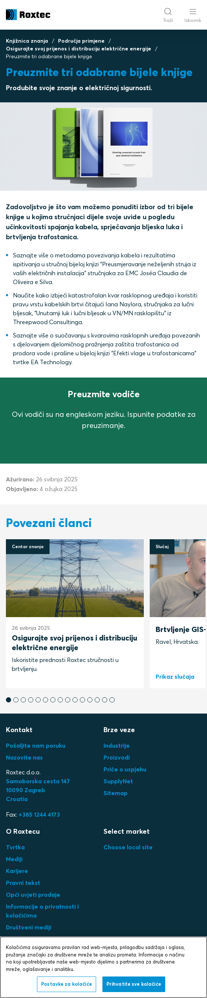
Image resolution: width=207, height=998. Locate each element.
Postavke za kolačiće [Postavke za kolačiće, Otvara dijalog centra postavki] (66, 984)
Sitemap (116, 793)
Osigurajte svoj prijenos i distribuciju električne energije (78, 48)
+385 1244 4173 (39, 814)
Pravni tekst (23, 882)
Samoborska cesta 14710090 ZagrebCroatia (38, 790)
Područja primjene (81, 40)
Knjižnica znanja (27, 40)
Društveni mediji (28, 927)
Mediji (14, 859)
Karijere (17, 871)
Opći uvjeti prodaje (33, 894)
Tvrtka (15, 847)
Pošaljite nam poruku (35, 745)
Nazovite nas (24, 757)
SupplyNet (118, 781)
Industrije (117, 745)
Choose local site (128, 847)
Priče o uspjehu (125, 769)
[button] (8, 699)
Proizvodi (117, 757)
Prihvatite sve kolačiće (133, 984)
